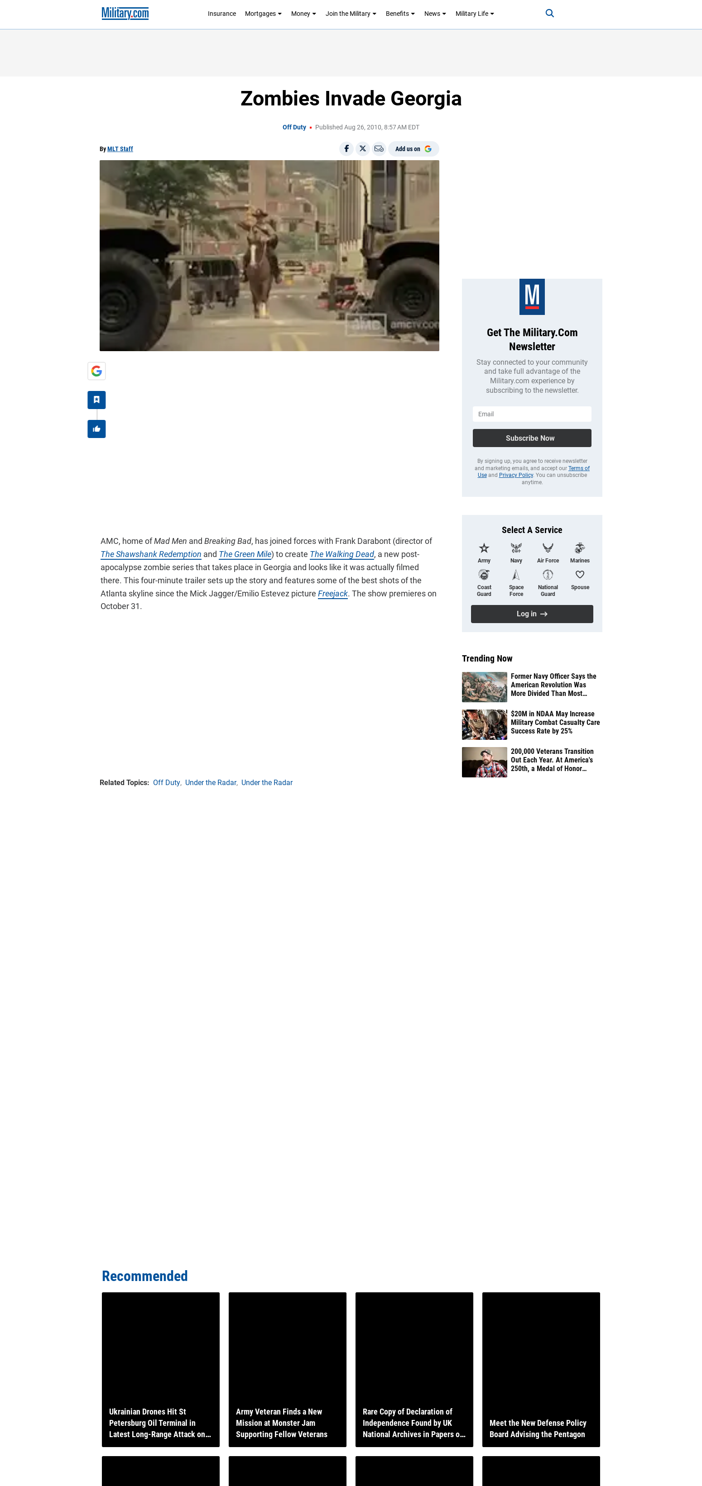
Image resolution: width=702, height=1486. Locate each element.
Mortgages (263, 13)
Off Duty (294, 127)
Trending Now (487, 658)
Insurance (222, 13)
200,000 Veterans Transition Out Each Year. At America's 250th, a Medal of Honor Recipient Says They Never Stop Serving (552, 760)
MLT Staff (120, 148)
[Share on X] (363, 149)
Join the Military (351, 13)
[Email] (379, 149)
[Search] (547, 13)
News (435, 13)
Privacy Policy (516, 475)
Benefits (400, 13)
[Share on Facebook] (346, 149)
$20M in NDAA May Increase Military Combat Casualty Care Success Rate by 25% (555, 722)
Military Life (475, 13)
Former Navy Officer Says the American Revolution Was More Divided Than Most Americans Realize (553, 685)
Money (304, 13)
